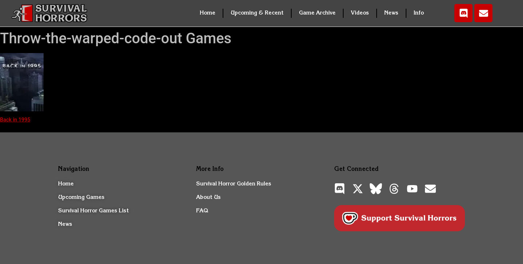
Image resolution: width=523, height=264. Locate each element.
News (391, 13)
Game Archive (317, 13)
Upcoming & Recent (257, 13)
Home (207, 13)
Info (419, 13)
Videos (360, 13)
